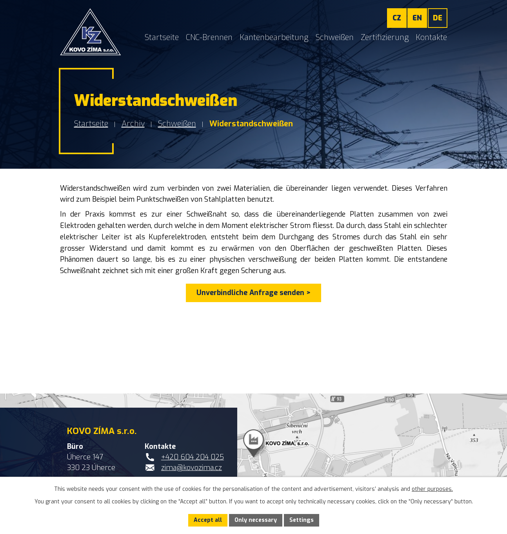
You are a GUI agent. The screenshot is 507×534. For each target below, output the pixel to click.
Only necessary (255, 520)
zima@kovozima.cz (191, 467)
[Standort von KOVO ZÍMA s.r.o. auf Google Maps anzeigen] (253, 464)
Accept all (208, 520)
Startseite (91, 123)
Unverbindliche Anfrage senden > (253, 292)
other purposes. (432, 489)
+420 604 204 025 (192, 457)
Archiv (133, 123)
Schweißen (177, 123)
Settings (301, 520)
